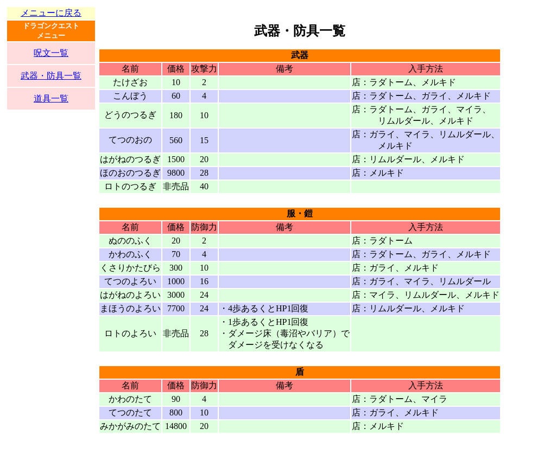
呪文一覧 (51, 52)
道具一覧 (51, 98)
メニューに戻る (51, 12)
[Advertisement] (51, 296)
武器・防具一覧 (51, 75)
